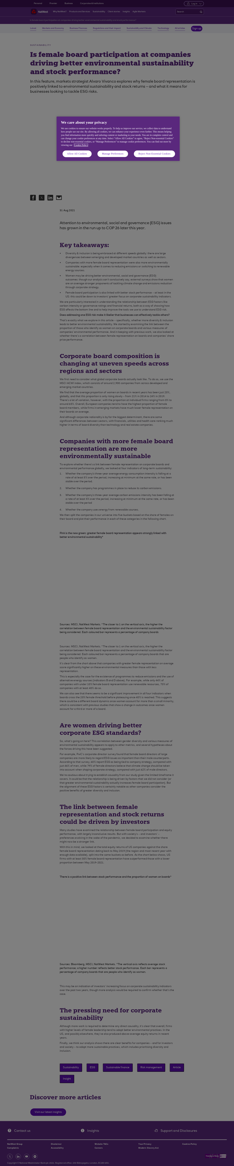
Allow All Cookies (77, 153)
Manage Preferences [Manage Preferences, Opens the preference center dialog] (113, 153)
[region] (118, 139)
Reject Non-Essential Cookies (154, 153)
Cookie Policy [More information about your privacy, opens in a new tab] (81, 145)
